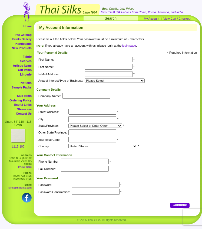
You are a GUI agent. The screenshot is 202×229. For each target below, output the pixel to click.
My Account (151, 18)
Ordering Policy (20, 100)
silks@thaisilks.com (20, 187)
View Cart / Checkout (177, 18)
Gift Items (25, 69)
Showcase (24, 109)
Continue (180, 205)
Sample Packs (22, 87)
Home (27, 26)
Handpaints (23, 43)
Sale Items (24, 95)
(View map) (25, 166)
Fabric (27, 56)
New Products (22, 48)
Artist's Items (22, 65)
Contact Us (24, 113)
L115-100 (18, 146)
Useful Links (23, 104)
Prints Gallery (22, 39)
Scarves (26, 61)
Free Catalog (23, 34)
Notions (26, 82)
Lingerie (26, 74)
